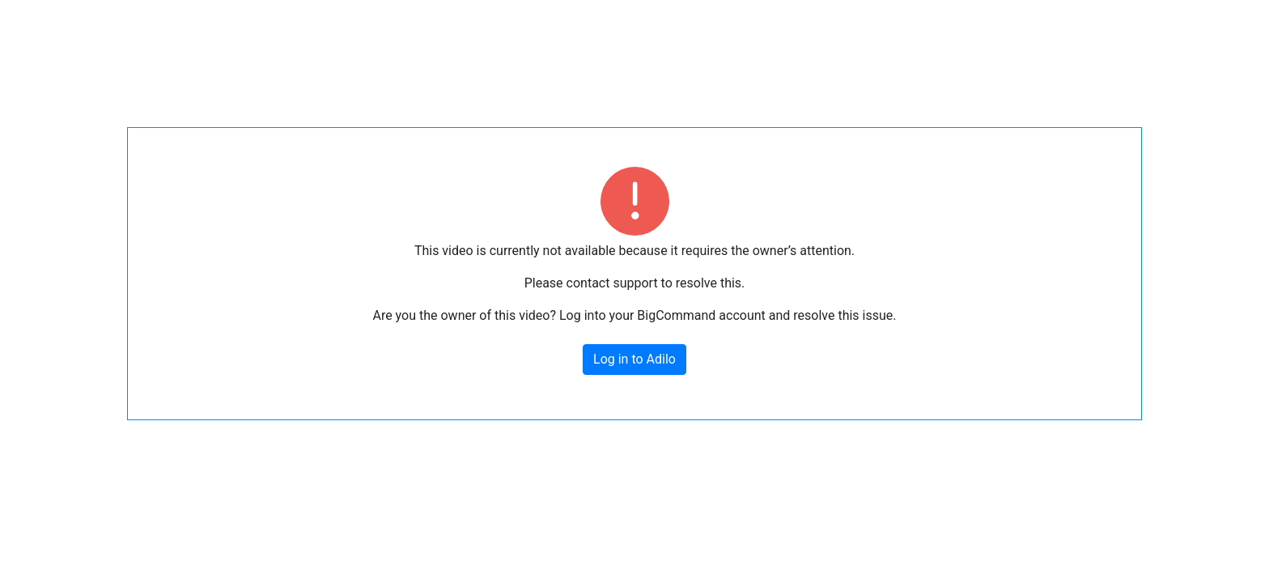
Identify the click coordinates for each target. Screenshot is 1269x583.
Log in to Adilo (634, 359)
